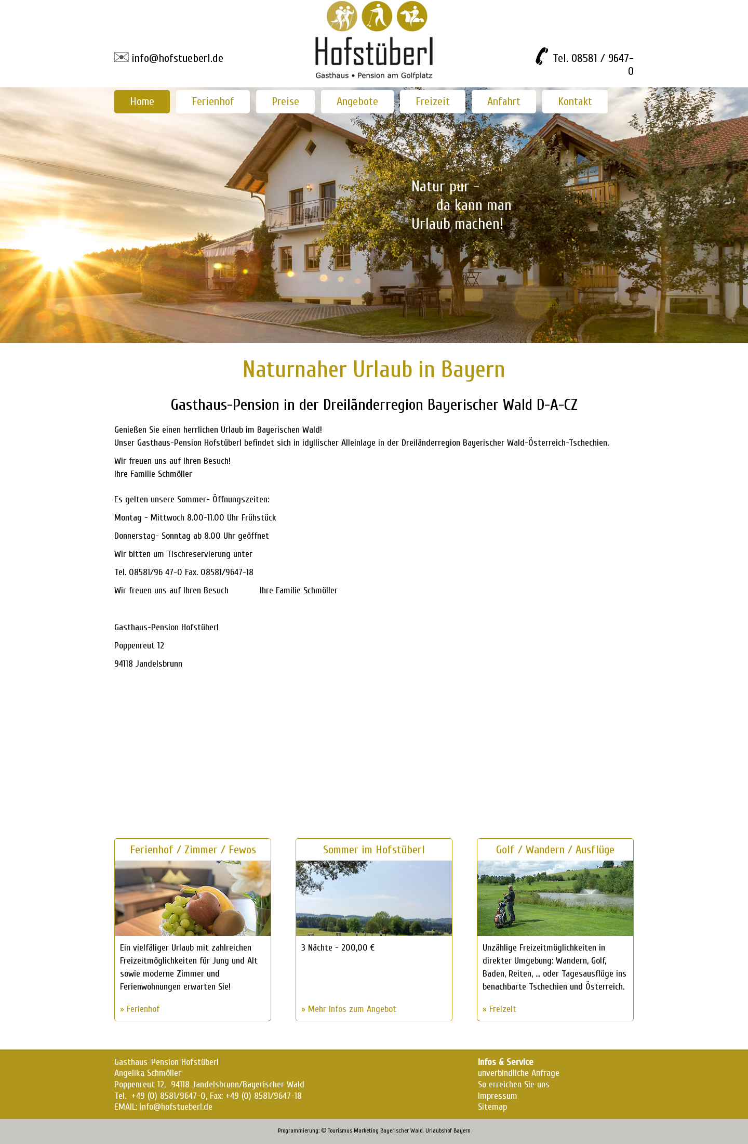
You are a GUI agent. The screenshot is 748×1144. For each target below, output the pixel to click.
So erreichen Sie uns (514, 1084)
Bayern (462, 1130)
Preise (285, 101)
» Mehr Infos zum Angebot (348, 1009)
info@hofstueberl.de (177, 58)
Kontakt (575, 101)
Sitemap (492, 1106)
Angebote (357, 101)
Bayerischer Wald (401, 1130)
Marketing (366, 1130)
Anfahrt (503, 101)
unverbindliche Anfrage (518, 1073)
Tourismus (340, 1130)
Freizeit (433, 101)
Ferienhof (213, 101)
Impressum (497, 1095)
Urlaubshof (438, 1130)
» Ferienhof (139, 1009)
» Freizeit (499, 1009)
